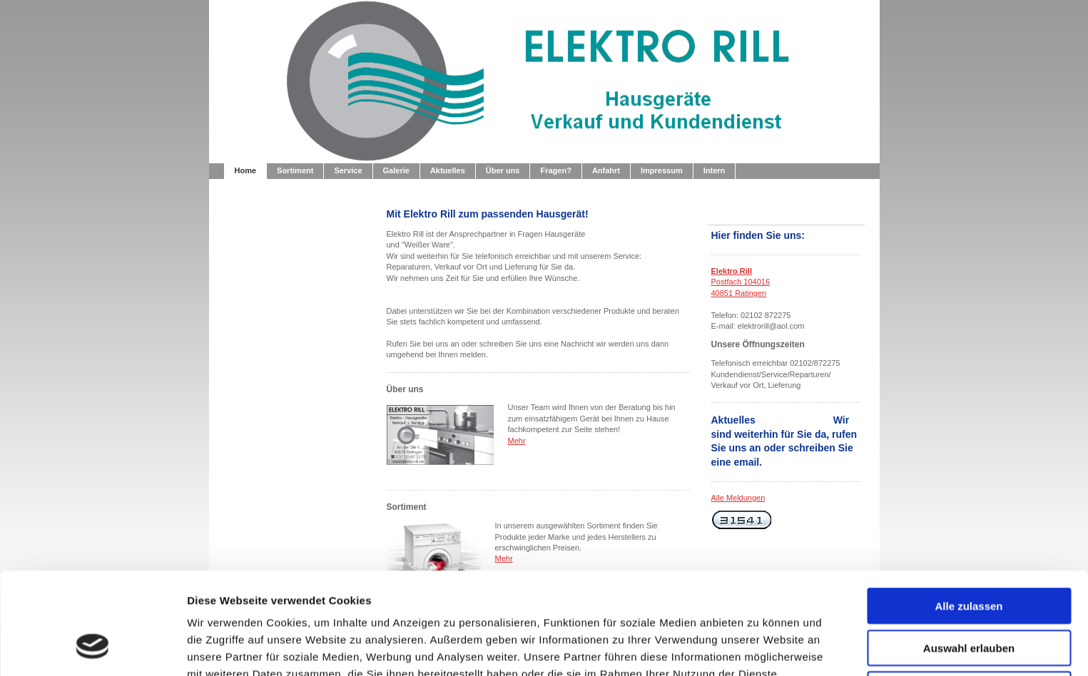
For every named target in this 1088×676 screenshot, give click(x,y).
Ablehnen (969, 600)
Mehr (517, 440)
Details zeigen (759, 648)
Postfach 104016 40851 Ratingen (741, 282)
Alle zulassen (968, 517)
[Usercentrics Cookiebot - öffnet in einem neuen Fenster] (92, 648)
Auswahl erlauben (969, 559)
